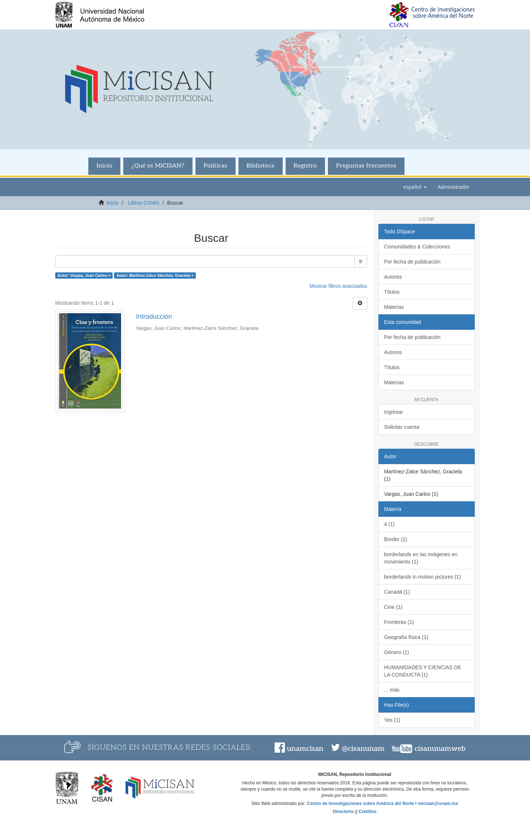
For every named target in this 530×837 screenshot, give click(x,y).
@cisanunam (363, 748)
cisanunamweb (439, 748)
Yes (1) (392, 720)
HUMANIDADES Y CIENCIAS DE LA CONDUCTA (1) (423, 671)
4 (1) (389, 524)
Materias (394, 307)
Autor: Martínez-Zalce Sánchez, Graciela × (155, 275)
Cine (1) (393, 607)
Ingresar (393, 412)
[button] (415, 187)
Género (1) (396, 652)
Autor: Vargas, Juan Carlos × (83, 275)
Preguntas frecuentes (366, 165)
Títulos (392, 292)
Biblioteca (261, 165)
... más (392, 690)
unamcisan (305, 748)
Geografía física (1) (406, 637)
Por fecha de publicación (412, 262)
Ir (361, 261)
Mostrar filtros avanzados (338, 286)
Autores (393, 277)
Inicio (104, 165)
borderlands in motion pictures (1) (422, 577)
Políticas (215, 165)
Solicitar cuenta (402, 427)
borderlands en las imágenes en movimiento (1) (420, 558)
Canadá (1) (397, 592)
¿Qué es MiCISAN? (157, 165)
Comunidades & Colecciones (417, 247)
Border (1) (395, 539)
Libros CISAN (143, 203)
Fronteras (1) (399, 622)
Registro (305, 165)
